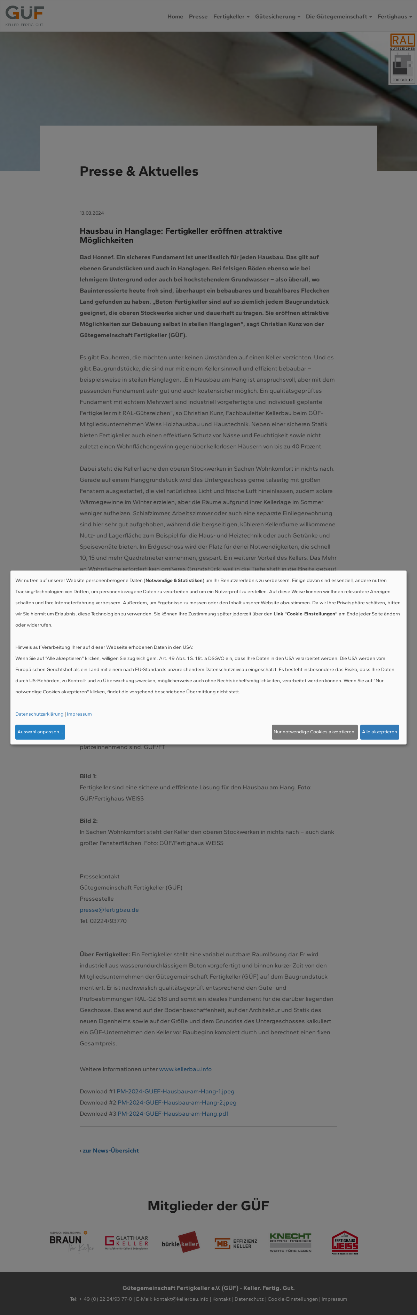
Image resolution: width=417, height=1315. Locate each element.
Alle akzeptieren (379, 732)
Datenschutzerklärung (39, 714)
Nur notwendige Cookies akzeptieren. (315, 732)
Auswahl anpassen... (40, 732)
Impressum (79, 714)
